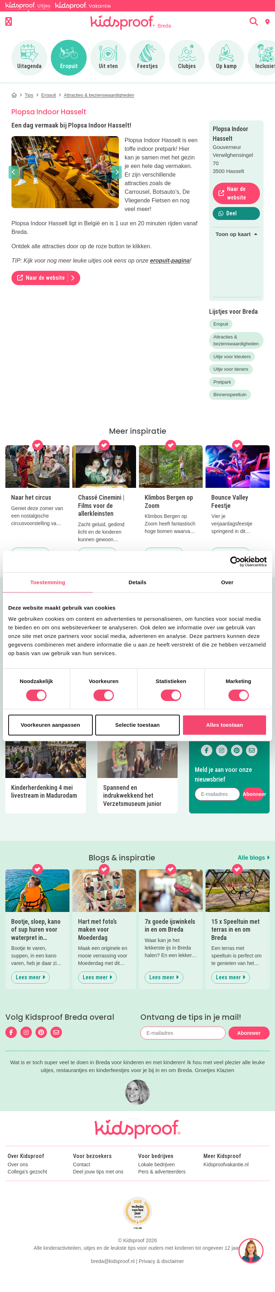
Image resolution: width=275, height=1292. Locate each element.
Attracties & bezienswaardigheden (236, 340)
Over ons (18, 1164)
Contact (81, 1164)
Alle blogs (254, 858)
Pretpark (222, 382)
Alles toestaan (224, 725)
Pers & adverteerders (161, 1172)
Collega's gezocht (27, 1172)
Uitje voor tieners (231, 369)
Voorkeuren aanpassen (50, 725)
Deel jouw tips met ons (98, 1172)
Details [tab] (137, 582)
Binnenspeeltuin (230, 394)
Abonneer (253, 794)
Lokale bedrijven (156, 1164)
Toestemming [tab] (48, 582)
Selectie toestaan (137, 725)
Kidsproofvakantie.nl (226, 1164)
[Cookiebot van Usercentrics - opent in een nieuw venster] (235, 561)
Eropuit (220, 324)
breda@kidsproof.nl (113, 1261)
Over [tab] (227, 582)
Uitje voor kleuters (232, 356)
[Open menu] (8, 22)
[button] (14, 172)
